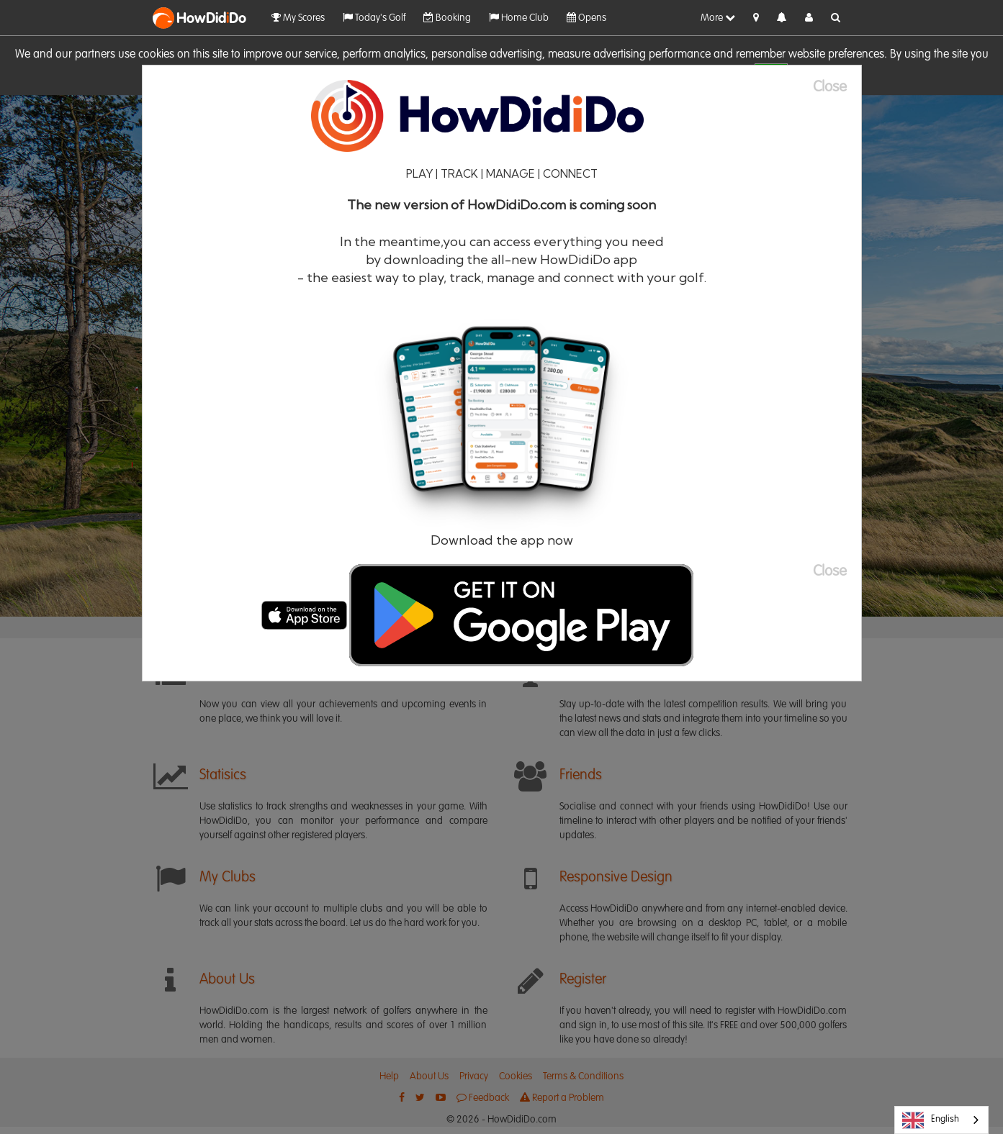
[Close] (837, 87)
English (930, 1120)
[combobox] (941, 1120)
